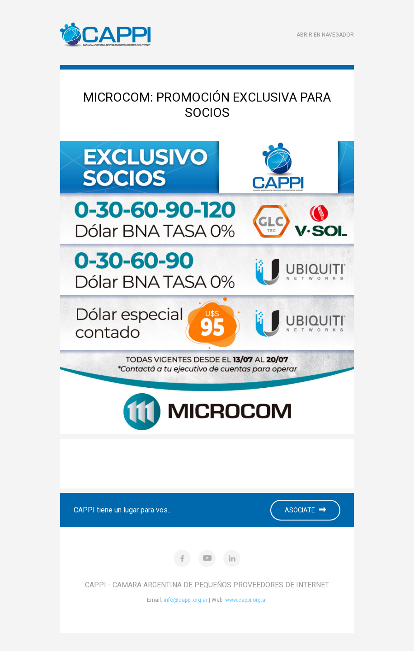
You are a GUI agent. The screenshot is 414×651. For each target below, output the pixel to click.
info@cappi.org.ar (185, 600)
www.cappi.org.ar (246, 600)
